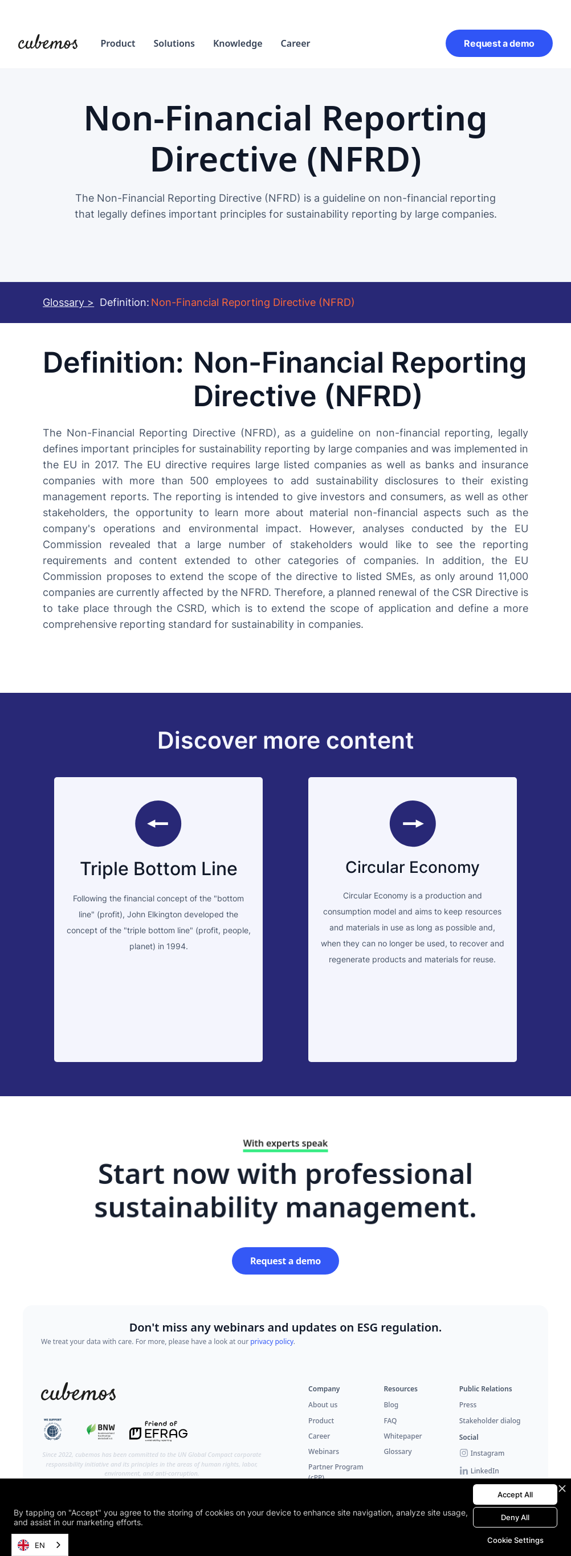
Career (296, 43)
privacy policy (271, 1341)
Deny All (515, 1517)
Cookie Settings (515, 1540)
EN (31, 1545)
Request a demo (499, 43)
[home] (48, 43)
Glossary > (68, 302)
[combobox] (39, 1545)
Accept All (515, 1494)
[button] (117, 43)
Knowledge (238, 43)
